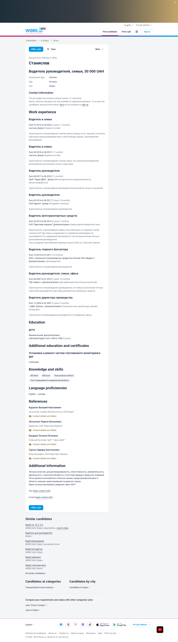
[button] (136, 32)
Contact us (64, 633)
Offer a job (36, 49)
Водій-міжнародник (34, 541)
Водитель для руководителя (38, 533)
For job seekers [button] (142, 624)
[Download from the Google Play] (120, 624)
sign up (85, 104)
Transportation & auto (40, 587)
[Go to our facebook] (60, 624)
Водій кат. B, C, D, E (34, 525)
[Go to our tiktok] (90, 624)
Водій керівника (33, 557)
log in (62, 104)
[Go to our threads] (68, 624)
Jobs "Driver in (36, 605)
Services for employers (35, 633)
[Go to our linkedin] (82, 624)
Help (100, 633)
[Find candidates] (109, 32)
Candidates (80, 587)
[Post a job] (126, 32)
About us (52, 633)
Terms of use (110, 633)
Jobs (33, 610)
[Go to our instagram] (75, 624)
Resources (90, 633)
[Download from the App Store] (103, 624)
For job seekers (144, 25)
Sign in (147, 31)
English (30, 624)
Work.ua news (77, 633)
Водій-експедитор (33, 549)
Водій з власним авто (35, 565)
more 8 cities (62, 528)
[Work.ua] (33, 32)
